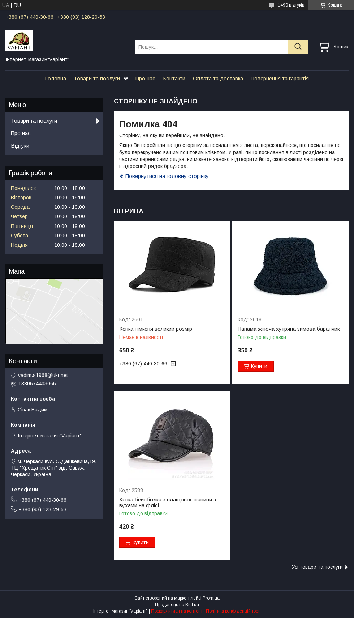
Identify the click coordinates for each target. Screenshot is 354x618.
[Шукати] (298, 47)
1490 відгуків (291, 5)
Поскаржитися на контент (177, 611)
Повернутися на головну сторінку (167, 176)
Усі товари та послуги (317, 567)
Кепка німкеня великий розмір (155, 329)
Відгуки (20, 146)
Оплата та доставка (218, 78)
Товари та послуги (97, 78)
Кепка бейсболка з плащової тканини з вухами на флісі (167, 502)
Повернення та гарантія (280, 78)
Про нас (145, 78)
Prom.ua (211, 598)
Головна (55, 78)
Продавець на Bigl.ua (177, 604)
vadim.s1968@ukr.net (43, 375)
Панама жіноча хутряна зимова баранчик (289, 329)
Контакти (174, 78)
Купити (259, 366)
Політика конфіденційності (233, 611)
